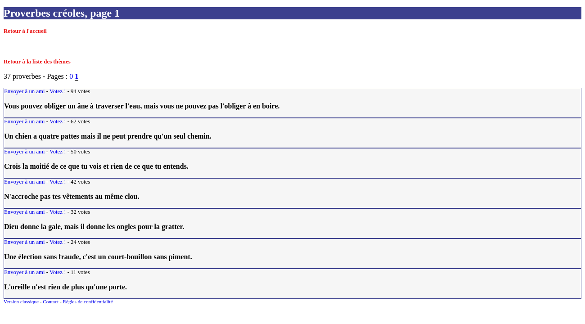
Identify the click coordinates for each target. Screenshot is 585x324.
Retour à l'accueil (25, 31)
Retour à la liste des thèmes (37, 61)
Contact (50, 301)
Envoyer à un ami (24, 91)
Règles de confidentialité (87, 301)
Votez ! (58, 91)
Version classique (21, 301)
